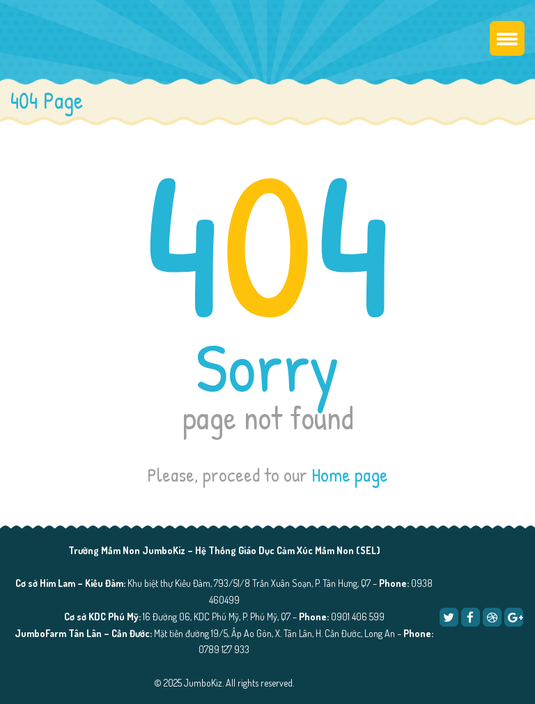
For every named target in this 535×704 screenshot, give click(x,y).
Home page (349, 474)
